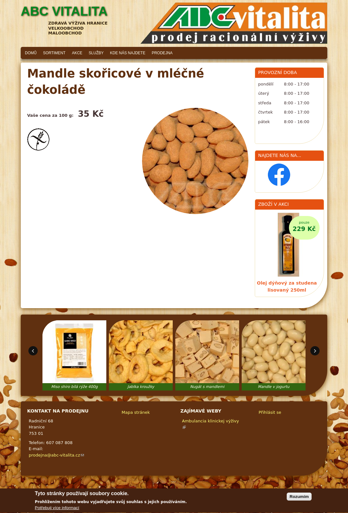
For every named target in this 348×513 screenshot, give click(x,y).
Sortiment (54, 53)
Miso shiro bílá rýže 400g (74, 386)
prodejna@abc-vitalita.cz (56, 455)
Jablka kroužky (140, 386)
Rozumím (299, 498)
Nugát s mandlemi (207, 386)
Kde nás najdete (128, 53)
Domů (31, 53)
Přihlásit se (270, 412)
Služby (96, 53)
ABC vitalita (64, 11)
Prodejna (162, 53)
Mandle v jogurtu (274, 386)
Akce (77, 53)
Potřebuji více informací (57, 510)
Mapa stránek (136, 412)
